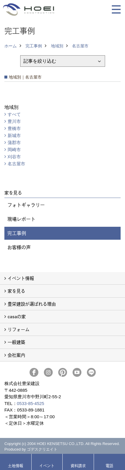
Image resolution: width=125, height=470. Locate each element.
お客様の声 (19, 247)
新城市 (14, 135)
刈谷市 (14, 156)
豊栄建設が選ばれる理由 (32, 303)
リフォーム (19, 329)
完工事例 (33, 46)
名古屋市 (80, 46)
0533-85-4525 (30, 403)
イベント (46, 465)
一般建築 (16, 342)
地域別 (57, 46)
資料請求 (78, 465)
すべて (14, 114)
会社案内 (16, 355)
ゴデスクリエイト (42, 449)
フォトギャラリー (26, 205)
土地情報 (15, 465)
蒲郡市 (14, 142)
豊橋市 (14, 128)
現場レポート (21, 219)
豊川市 (14, 121)
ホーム (10, 46)
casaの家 (17, 316)
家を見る (16, 291)
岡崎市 (14, 149)
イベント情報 (21, 278)
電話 (109, 465)
